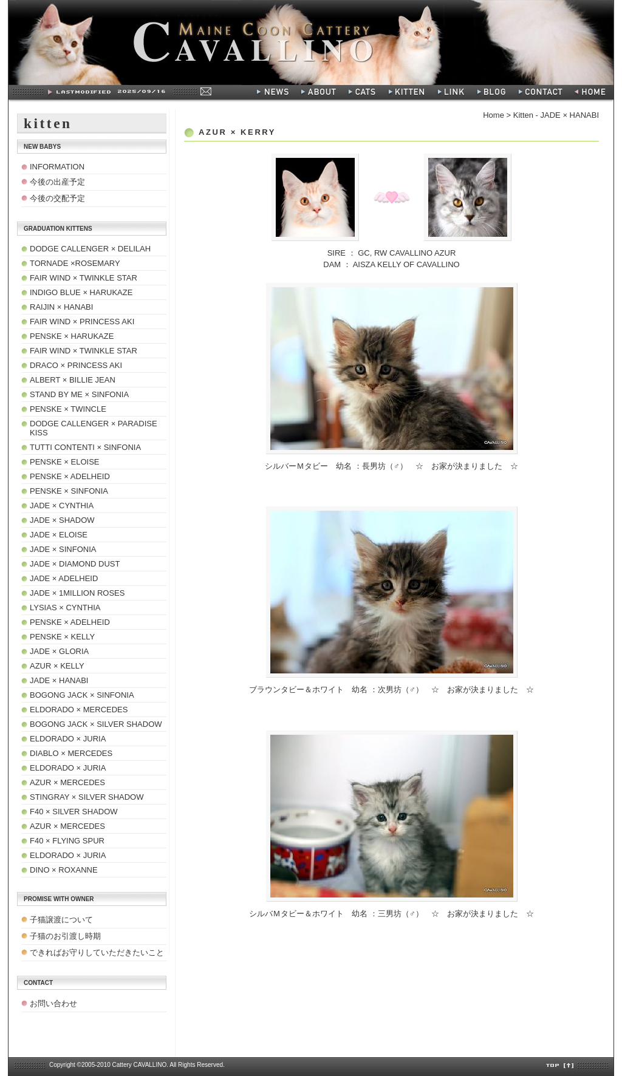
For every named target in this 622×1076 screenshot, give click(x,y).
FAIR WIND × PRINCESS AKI (82, 321)
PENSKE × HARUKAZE (72, 336)
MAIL (205, 91)
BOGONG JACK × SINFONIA (82, 695)
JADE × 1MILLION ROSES (77, 593)
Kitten (523, 115)
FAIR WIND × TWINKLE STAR (83, 277)
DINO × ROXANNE (64, 869)
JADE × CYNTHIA (62, 505)
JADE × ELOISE (58, 534)
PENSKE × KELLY (62, 636)
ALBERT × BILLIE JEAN (72, 379)
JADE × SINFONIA (63, 549)
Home (493, 115)
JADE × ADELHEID (64, 578)
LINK (452, 92)
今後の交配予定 (57, 198)
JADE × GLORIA (59, 651)
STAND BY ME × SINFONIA (79, 394)
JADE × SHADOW (62, 520)
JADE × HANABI (59, 680)
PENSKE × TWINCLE (68, 409)
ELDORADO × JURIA (68, 738)
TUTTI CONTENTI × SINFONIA (85, 447)
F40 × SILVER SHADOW (74, 811)
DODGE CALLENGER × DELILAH (90, 248)
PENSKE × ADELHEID (70, 476)
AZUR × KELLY (57, 665)
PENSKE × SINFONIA (69, 490)
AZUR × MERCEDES (67, 782)
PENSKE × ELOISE (65, 461)
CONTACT (542, 92)
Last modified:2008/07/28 (145, 92)
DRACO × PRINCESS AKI (76, 365)
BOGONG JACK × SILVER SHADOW (96, 724)
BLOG (493, 92)
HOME (592, 92)
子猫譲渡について (61, 919)
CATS (362, 92)
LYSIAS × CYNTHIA (65, 607)
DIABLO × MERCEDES (71, 753)
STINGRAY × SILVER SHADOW (86, 797)
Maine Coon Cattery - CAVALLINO (311, 42)
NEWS (273, 92)
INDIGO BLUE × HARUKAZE (81, 292)
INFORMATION (57, 166)
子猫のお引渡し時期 (65, 936)
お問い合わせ (53, 1003)
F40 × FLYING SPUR (67, 840)
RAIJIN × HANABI (61, 307)
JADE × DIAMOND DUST (75, 563)
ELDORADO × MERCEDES (79, 709)
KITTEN (407, 92)
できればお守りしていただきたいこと (97, 952)
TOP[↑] (560, 1065)
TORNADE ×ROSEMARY (75, 263)
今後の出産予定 (57, 181)
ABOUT (319, 92)
